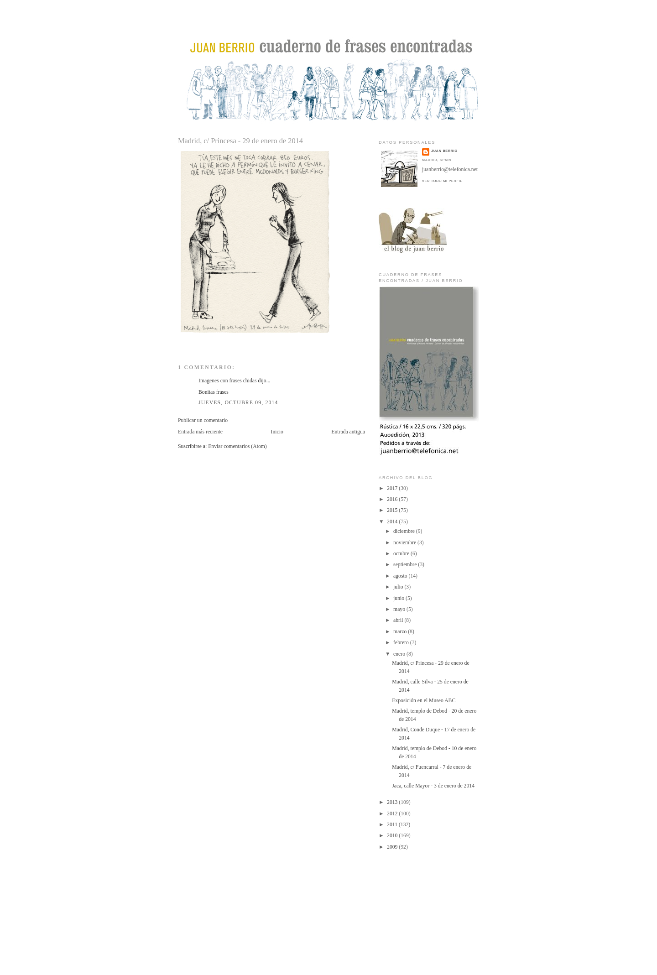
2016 (393, 499)
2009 (393, 847)
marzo (400, 632)
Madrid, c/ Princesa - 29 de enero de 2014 (240, 140)
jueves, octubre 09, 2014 (238, 403)
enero (400, 654)
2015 (393, 510)
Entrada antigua (348, 432)
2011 (393, 825)
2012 (393, 814)
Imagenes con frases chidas (227, 381)
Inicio (277, 432)
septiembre (405, 565)
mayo (400, 609)
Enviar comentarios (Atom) (237, 446)
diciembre (404, 531)
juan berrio (444, 151)
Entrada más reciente (200, 432)
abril (398, 620)
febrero (401, 643)
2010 (393, 836)
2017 (393, 488)
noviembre (405, 543)
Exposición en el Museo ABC (423, 701)
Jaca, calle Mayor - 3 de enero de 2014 (433, 786)
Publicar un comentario (203, 420)
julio (398, 587)
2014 (393, 522)
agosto (400, 576)
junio (399, 598)
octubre (402, 554)
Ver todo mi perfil (442, 181)
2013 (393, 802)
